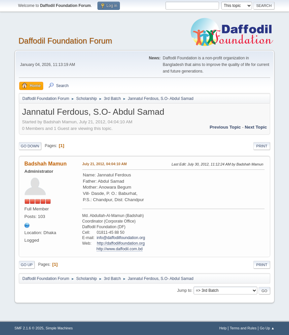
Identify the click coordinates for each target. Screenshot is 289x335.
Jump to (184, 290)
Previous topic (225, 127)
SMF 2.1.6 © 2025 (29, 328)
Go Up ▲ (267, 328)
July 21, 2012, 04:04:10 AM (104, 164)
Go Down (30, 146)
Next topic (256, 127)
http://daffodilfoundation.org (121, 243)
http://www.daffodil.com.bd (119, 249)
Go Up (27, 265)
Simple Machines (59, 328)
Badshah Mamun (45, 164)
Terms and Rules (243, 328)
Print (262, 146)
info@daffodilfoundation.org (121, 237)
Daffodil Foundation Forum (65, 40)
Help (223, 328)
